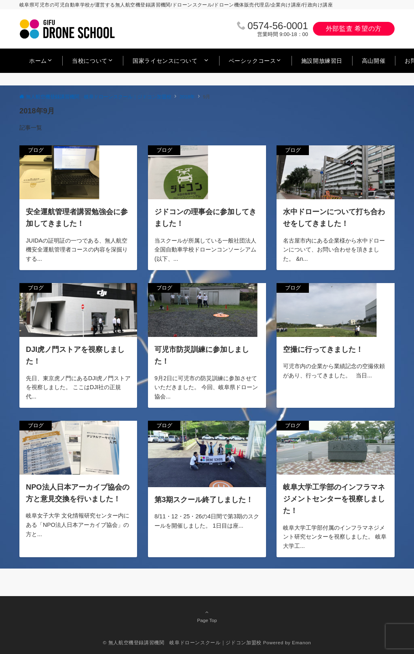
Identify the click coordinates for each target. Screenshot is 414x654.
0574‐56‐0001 (277, 25)
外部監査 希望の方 (354, 28)
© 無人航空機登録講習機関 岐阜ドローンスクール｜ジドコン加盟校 (182, 642)
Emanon (301, 642)
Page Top (207, 616)
